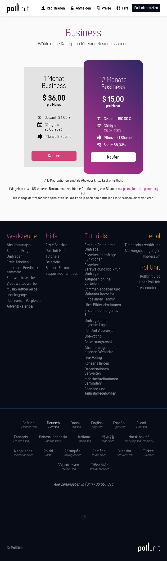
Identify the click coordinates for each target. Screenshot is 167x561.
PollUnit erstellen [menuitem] (146, 8)
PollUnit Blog (150, 277)
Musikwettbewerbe (22, 289)
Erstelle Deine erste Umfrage (100, 247)
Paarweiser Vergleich (24, 301)
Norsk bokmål (139, 439)
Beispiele (53, 262)
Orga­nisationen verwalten (97, 371)
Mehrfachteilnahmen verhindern (101, 381)
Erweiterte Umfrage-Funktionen (101, 257)
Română (99, 453)
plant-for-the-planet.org (140, 189)
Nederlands (23, 453)
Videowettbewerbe (22, 284)
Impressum (151, 257)
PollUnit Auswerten (100, 331)
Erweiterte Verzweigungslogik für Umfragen (102, 269)
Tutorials (52, 257)
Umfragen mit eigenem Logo (96, 323)
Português (72, 453)
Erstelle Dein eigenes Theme (101, 313)
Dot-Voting (93, 336)
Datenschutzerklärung (142, 245)
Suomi (141, 425)
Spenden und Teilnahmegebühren (100, 391)
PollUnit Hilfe (56, 251)
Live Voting (93, 358)
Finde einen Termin (100, 299)
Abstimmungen (19, 245)
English (97, 425)
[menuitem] (52, 8)
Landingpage (17, 295)
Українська (68, 467)
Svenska (124, 453)
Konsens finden (97, 364)
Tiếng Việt (99, 467)
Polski (48, 453)
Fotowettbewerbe (21, 278)
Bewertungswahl (98, 342)
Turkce (148, 453)
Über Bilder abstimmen (103, 305)
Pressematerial (148, 288)
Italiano (84, 439)
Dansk (75, 425)
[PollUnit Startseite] (24, 9)
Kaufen (54, 156)
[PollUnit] (147, 547)
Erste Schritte (56, 245)
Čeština (28, 425)
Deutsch (53, 425)
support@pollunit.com (62, 274)
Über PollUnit (149, 282)
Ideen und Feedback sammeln (22, 270)
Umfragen (15, 257)
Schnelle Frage (18, 251)
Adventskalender (20, 307)
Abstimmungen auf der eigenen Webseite (103, 350)
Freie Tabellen (18, 262)
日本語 (107, 439)
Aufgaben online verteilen (98, 281)
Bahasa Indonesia (53, 439)
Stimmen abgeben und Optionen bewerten (102, 291)
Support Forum (57, 268)
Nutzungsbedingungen (142, 251)
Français (21, 439)
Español (119, 425)
